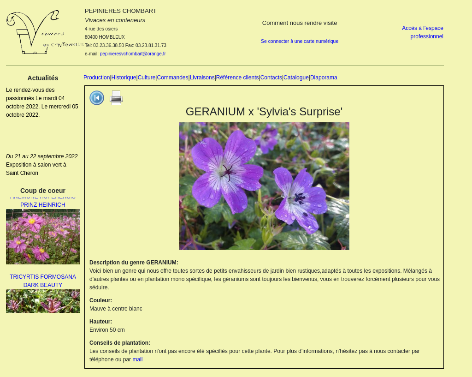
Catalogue (296, 77)
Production (96, 77)
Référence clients (237, 77)
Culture (147, 77)
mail (137, 359)
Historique (124, 77)
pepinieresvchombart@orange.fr (133, 53)
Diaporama (323, 77)
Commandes (172, 77)
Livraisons (202, 77)
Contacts (271, 77)
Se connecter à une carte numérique (299, 41)
